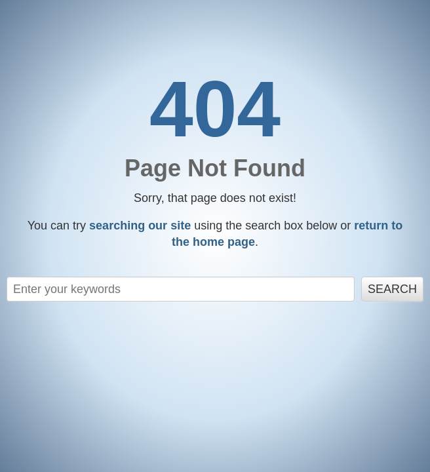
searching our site (140, 225)
